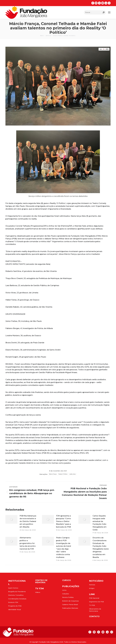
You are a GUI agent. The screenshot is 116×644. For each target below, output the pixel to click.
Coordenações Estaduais (17, 599)
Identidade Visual (14, 609)
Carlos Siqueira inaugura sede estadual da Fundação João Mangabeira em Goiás (100, 523)
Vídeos (37, 592)
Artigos (91, 588)
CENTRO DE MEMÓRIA (41, 581)
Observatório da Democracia (95, 610)
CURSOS (66, 580)
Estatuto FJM (13, 602)
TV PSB (92, 605)
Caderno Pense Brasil (70, 604)
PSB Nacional (94, 598)
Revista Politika (68, 597)
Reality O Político (62, 474)
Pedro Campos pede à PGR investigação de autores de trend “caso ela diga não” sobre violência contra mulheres (63, 547)
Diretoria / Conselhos (16, 595)
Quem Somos (13, 588)
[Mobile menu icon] (109, 12)
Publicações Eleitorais (70, 608)
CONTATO (94, 616)
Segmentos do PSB (96, 602)
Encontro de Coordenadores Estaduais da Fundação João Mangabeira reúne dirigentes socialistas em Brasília (101, 547)
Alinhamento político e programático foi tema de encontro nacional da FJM (28, 543)
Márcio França (53, 474)
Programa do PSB (14, 606)
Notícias (92, 585)
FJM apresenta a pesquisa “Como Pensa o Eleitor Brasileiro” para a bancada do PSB (63, 521)
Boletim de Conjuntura (70, 601)
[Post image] (11, 519)
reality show (72, 474)
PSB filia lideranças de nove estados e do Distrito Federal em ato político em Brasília (28, 521)
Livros (64, 590)
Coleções (65, 594)
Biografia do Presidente (17, 591)
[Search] (95, 12)
